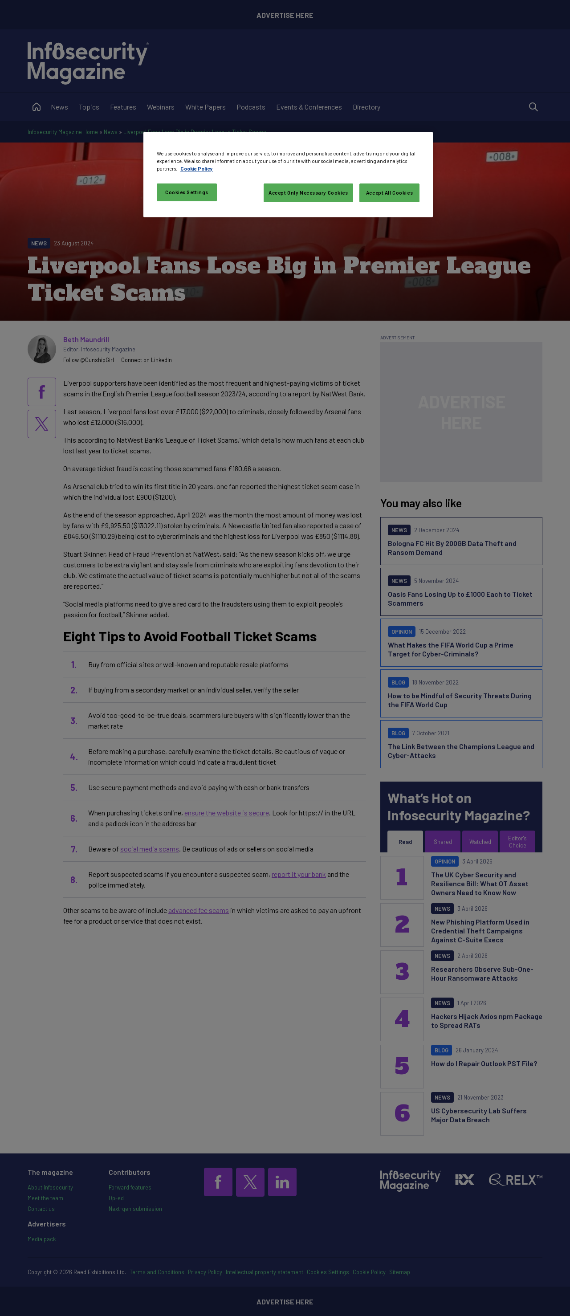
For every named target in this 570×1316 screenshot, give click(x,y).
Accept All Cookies (389, 193)
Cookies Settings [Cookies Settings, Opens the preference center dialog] (186, 192)
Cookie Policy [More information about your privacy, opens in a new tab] (196, 168)
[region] (288, 174)
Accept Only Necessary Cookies (308, 193)
